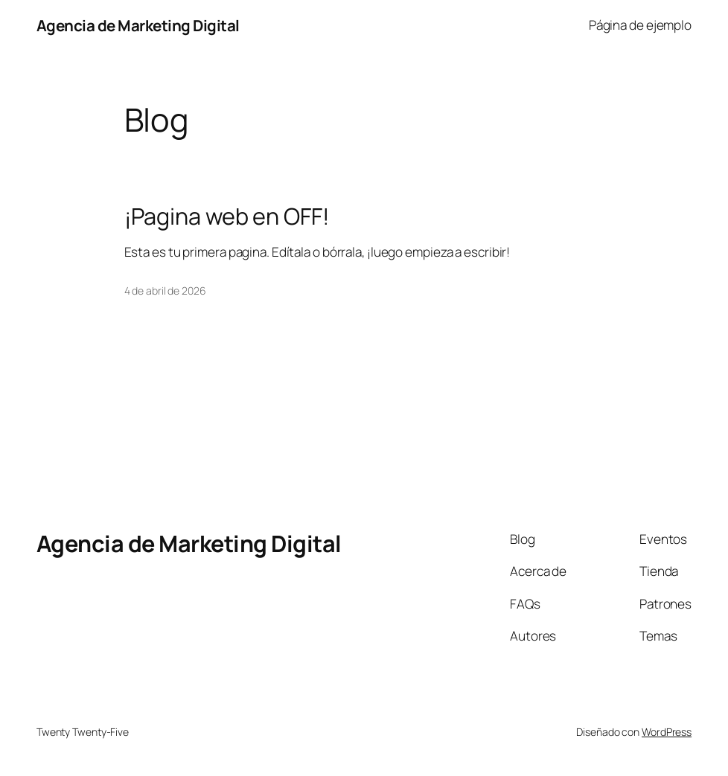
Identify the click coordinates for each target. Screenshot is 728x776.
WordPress (667, 732)
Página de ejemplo (640, 24)
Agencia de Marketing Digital (138, 25)
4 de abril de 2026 (165, 290)
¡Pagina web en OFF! (227, 215)
